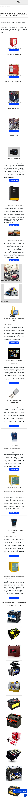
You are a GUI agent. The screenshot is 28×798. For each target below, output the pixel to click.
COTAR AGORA (14, 49)
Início (15, 2)
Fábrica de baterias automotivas (6, 8)
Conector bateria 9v (4, 10)
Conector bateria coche (17, 8)
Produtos (23, 2)
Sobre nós (18, 2)
